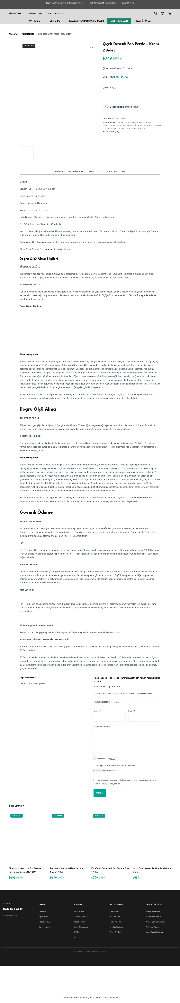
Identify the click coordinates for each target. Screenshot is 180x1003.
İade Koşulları (79, 922)
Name (97, 711)
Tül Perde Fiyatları (153, 927)
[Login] (162, 13)
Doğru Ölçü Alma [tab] (75, 171)
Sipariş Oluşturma (153, 912)
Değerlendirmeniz (102, 726)
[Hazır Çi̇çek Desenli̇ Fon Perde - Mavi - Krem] (152, 837)
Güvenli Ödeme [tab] (94, 171)
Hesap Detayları (45, 922)
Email (131, 711)
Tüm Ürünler (15, 13)
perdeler (48, 249)
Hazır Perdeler (119, 20)
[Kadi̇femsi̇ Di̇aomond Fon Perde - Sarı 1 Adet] (110, 837)
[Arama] (155, 13)
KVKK (112, 759)
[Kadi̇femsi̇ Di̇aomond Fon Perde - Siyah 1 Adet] (69, 837)
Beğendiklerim (35, 13)
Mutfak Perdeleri (116, 927)
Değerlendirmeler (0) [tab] (116, 171)
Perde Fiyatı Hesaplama (155, 922)
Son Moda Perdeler (153, 917)
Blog (76, 937)
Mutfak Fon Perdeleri (124, 125)
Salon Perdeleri (116, 932)
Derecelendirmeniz (103, 702)
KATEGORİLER (56, 13)
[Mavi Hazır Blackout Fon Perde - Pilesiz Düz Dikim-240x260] (28, 837)
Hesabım (42, 912)
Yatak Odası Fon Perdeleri (132, 128)
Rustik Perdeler (145, 125)
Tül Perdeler (115, 917)
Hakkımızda (79, 912)
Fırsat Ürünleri (143, 20)
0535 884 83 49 (13, 909)
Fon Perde (36, 21)
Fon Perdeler (115, 912)
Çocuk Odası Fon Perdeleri (130, 122)
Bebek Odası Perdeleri (154, 932)
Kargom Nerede (45, 927)
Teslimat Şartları (81, 917)
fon (140, 295)
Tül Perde (56, 21)
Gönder (99, 793)
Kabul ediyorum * (106, 759)
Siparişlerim (43, 917)
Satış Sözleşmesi (81, 927)
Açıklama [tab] (59, 171)
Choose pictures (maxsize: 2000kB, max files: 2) (116, 765)
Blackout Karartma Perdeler (86, 20)
